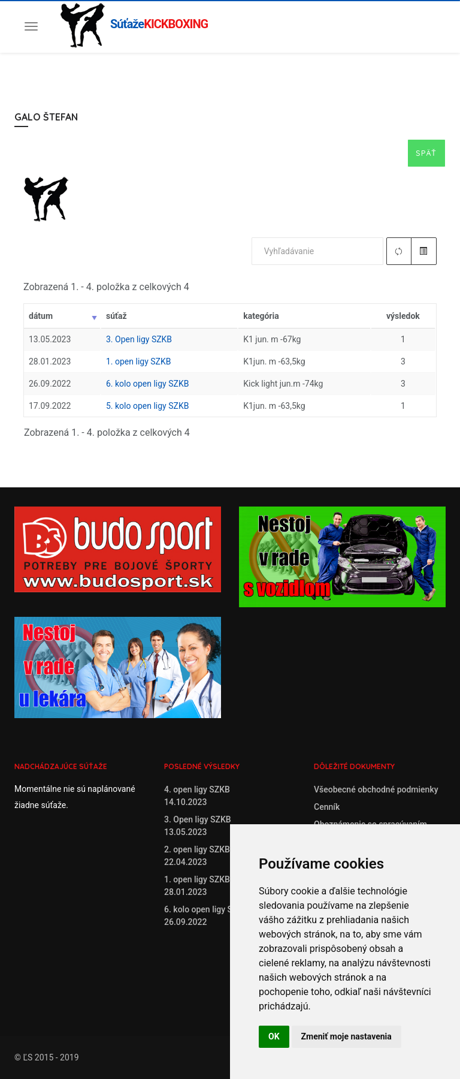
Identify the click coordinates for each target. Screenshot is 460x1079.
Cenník (327, 807)
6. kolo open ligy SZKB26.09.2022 (206, 916)
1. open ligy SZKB (138, 361)
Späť (426, 153)
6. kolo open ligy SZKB (147, 383)
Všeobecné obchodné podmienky (376, 789)
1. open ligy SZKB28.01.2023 (197, 886)
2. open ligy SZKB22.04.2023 (197, 856)
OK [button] (274, 1036)
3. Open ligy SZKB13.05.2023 (197, 826)
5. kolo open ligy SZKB (147, 406)
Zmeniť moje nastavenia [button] (346, 1036)
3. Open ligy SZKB (139, 339)
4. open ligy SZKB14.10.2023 (197, 796)
